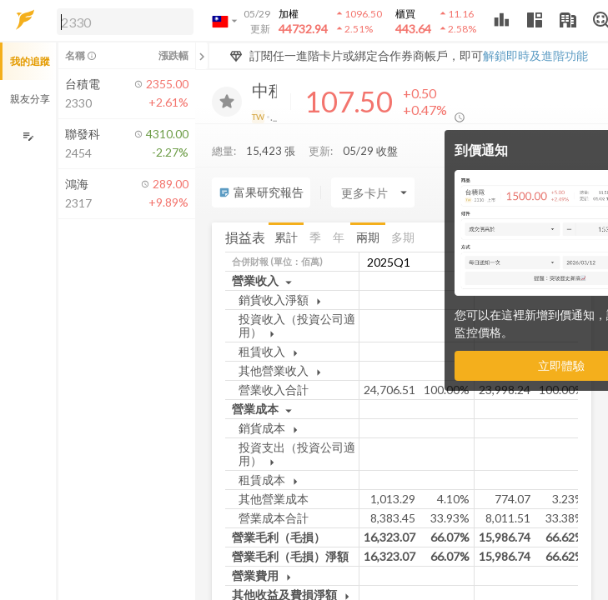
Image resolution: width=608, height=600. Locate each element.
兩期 (367, 237)
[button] (121, 21)
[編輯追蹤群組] (28, 136)
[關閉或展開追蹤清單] (202, 55)
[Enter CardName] (373, 193)
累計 (286, 237)
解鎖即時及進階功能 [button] (535, 55)
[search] (125, 21)
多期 (403, 237)
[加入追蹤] (227, 102)
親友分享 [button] (30, 98)
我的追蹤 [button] (30, 61)
